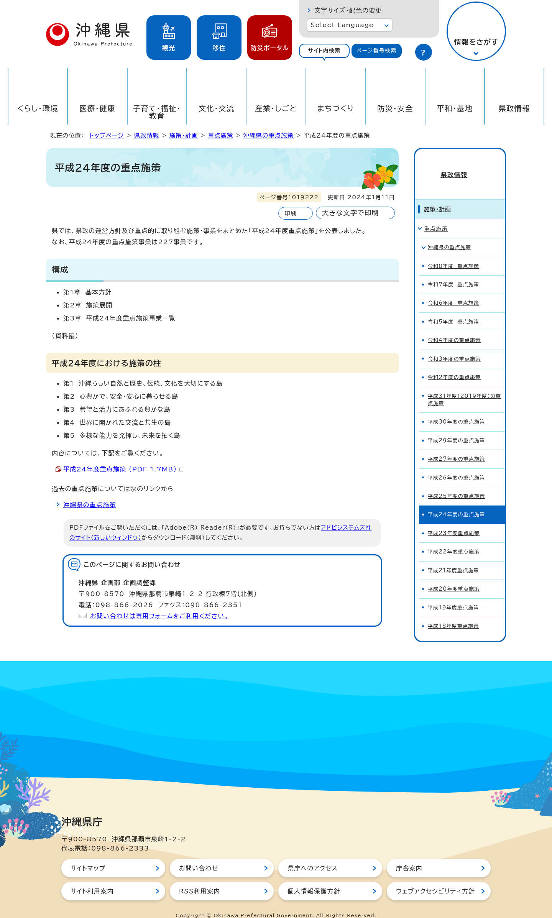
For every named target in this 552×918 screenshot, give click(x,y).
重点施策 (220, 135)
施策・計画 (183, 135)
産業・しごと (276, 108)
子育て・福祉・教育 (157, 112)
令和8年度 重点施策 (453, 253)
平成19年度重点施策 (453, 595)
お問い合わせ (198, 856)
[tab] (324, 51)
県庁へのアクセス (313, 856)
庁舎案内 (409, 856)
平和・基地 (455, 108)
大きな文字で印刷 (350, 213)
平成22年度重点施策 (454, 539)
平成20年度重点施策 (454, 576)
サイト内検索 (324, 50)
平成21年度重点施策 (453, 557)
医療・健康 (97, 108)
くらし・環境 (37, 108)
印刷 (290, 213)
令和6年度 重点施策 (453, 290)
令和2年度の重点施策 (454, 365)
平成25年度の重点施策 (456, 483)
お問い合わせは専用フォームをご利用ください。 (159, 616)
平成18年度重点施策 (453, 613)
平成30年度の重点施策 (456, 409)
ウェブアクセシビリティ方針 (435, 879)
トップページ (106, 135)
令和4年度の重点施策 (454, 327)
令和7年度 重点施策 (453, 272)
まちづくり (335, 108)
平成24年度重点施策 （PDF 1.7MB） (123, 469)
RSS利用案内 (199, 879)
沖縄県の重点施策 (268, 135)
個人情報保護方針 (314, 879)
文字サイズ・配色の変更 (348, 10)
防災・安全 (395, 108)
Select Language (342, 25)
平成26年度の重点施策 (456, 465)
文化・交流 (217, 108)
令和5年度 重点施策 (453, 309)
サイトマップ (88, 856)
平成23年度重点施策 (454, 520)
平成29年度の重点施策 (456, 427)
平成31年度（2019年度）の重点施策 (464, 387)
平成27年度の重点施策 (456, 446)
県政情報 (514, 108)
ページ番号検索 (376, 50)
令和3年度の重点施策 (454, 346)
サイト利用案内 (92, 879)
